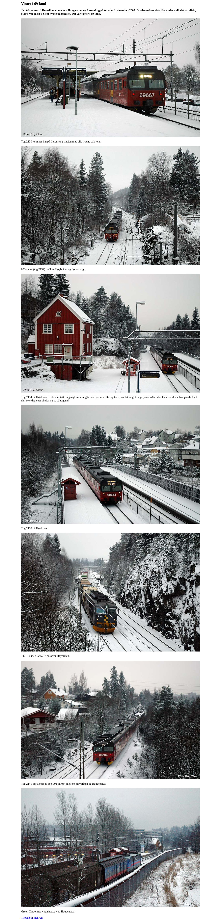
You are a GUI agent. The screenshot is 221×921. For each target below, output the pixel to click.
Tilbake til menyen (32, 917)
